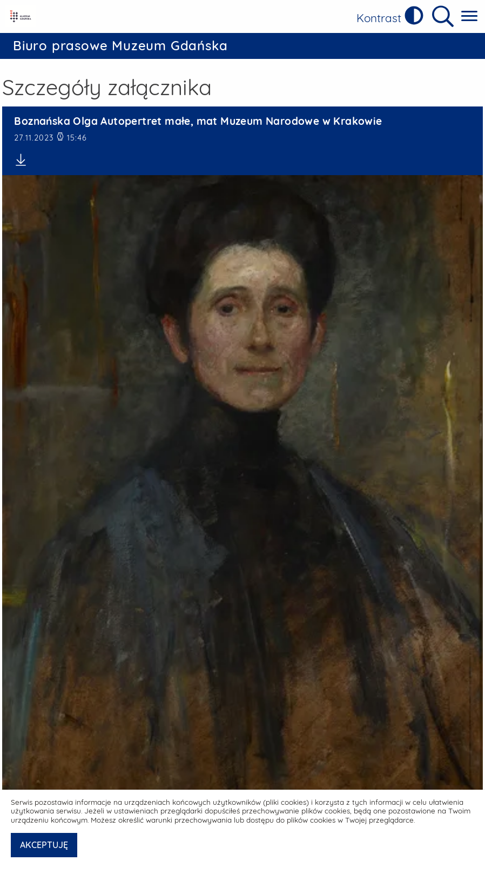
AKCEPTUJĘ (44, 844)
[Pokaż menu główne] (469, 16)
